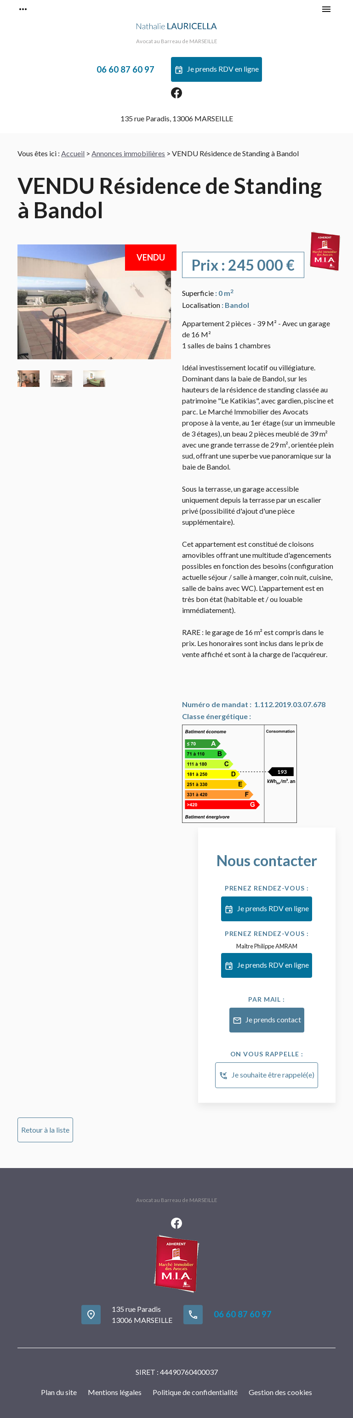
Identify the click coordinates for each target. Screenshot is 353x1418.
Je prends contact (267, 1020)
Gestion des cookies (280, 1392)
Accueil (73, 153)
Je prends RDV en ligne (216, 69)
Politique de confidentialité (195, 1392)
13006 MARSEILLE (176, 118)
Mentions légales (115, 1392)
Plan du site (59, 1392)
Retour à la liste (45, 1129)
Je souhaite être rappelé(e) (266, 1075)
